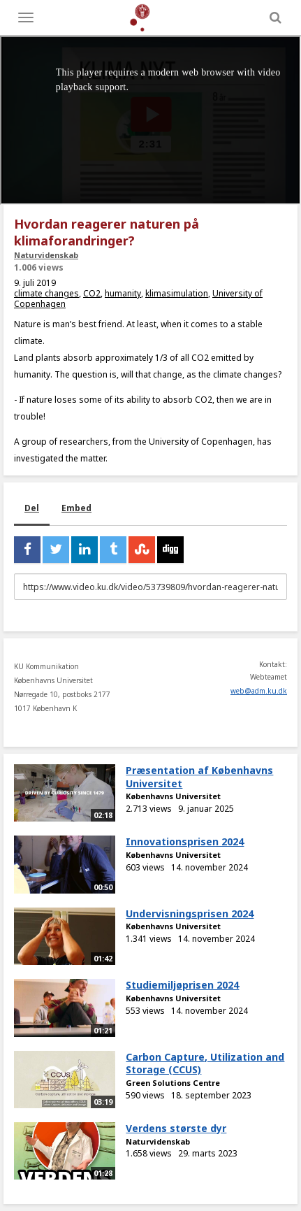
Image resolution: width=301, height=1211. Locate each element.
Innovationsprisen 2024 (185, 841)
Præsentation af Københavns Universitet (199, 777)
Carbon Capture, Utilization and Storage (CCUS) (205, 1063)
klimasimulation (176, 293)
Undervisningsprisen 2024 (190, 913)
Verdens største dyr (176, 1128)
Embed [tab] (76, 508)
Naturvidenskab (46, 255)
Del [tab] (31, 508)
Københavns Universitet (173, 796)
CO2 (92, 293)
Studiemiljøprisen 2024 (182, 984)
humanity (123, 293)
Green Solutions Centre (173, 1082)
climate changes (46, 293)
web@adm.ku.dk (258, 691)
